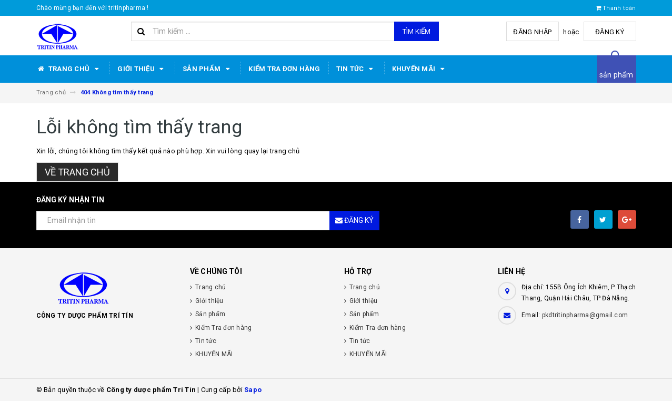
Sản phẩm (208, 69)
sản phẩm (616, 75)
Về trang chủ (77, 172)
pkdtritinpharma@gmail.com (585, 315)
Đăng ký (609, 32)
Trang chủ (69, 69)
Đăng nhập (532, 32)
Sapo (253, 390)
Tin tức (356, 69)
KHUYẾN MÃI (420, 69)
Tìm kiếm (416, 31)
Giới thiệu (142, 69)
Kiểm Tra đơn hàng (284, 69)
